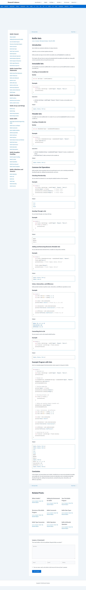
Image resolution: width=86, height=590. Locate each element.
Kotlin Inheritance (14, 135)
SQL (27, 6)
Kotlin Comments (13, 46)
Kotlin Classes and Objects (15, 125)
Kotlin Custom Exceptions (15, 168)
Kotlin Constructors (14, 128)
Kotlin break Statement (15, 87)
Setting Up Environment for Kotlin (17, 39)
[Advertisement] (43, 17)
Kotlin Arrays (12, 108)
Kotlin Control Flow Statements (16, 73)
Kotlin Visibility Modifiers (15, 130)
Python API (23, 6)
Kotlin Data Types (13, 49)
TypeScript (61, 6)
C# (40, 6)
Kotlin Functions (13, 98)
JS (52, 6)
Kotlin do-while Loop (14, 85)
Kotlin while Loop (13, 83)
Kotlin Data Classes (14, 144)
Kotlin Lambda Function (15, 103)
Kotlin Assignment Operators (16, 61)
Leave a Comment (36, 41)
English (46, 2)
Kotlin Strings (13, 111)
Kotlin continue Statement (15, 90)
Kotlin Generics (13, 187)
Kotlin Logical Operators (15, 63)
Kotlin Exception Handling (15, 158)
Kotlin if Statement (14, 75)
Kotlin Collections (13, 176)
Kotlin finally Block (14, 163)
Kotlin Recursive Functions (15, 100)
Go (43, 6)
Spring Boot (12, 6)
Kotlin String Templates (15, 113)
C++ (37, 6)
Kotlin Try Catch (13, 161)
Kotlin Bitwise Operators (15, 65)
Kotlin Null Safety (13, 185)
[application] (42, 2)
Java (2, 6)
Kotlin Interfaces (13, 137)
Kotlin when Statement (15, 78)
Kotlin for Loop (13, 80)
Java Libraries (39, 2)
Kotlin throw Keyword (14, 166)
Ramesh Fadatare (13, 2)
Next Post (73, 32)
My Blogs (52, 2)
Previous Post (34, 32)
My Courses (67, 2)
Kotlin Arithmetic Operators (16, 56)
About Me (74, 2)
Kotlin (31, 6)
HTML (49, 6)
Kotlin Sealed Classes (14, 146)
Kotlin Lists (12, 178)
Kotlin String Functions (15, 116)
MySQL (71, 6)
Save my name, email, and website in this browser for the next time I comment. (50, 571)
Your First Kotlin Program (15, 42)
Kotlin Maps (12, 183)
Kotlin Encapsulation (14, 132)
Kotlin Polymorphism (14, 151)
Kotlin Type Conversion (15, 51)
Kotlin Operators (13, 53)
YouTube (60, 2)
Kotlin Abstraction (14, 148)
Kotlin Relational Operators (15, 58)
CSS (56, 6)
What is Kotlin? (13, 37)
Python (17, 6)
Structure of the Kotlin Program (16, 44)
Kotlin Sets (12, 180)
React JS (66, 6)
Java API (6, 6)
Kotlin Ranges (13, 92)
